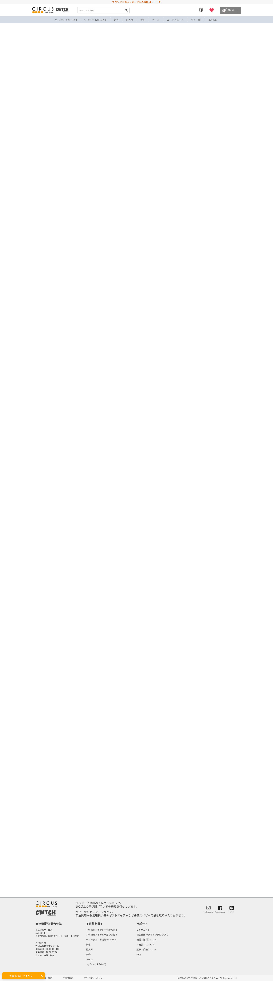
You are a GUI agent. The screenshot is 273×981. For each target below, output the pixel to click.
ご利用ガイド (143, 929)
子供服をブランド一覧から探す (102, 929)
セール (156, 19)
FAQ (138, 954)
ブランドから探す (68, 19)
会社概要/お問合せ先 (49, 923)
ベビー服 (196, 19)
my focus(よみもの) (96, 964)
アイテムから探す (97, 19)
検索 (126, 10)
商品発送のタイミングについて (152, 934)
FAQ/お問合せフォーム (48, 945)
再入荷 (129, 19)
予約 (142, 19)
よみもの (212, 19)
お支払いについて (145, 944)
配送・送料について (146, 939)
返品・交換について (146, 949)
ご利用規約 (68, 977)
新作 (116, 19)
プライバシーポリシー (94, 977)
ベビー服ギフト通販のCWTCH (101, 939)
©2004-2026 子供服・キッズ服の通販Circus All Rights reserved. (207, 977)
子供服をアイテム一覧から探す (102, 934)
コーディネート (175, 19)
